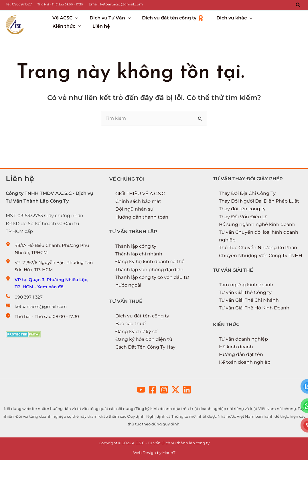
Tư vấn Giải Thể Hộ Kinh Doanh (254, 332)
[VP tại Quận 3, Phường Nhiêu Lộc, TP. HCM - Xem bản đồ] (50, 310)
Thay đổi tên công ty (242, 233)
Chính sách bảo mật (138, 225)
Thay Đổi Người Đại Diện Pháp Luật (259, 225)
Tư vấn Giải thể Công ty (245, 316)
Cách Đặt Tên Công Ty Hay (145, 371)
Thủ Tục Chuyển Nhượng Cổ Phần (258, 272)
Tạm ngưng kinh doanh (246, 308)
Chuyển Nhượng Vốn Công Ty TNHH (260, 279)
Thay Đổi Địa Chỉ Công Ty (247, 217)
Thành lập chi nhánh (138, 278)
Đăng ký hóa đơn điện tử (143, 363)
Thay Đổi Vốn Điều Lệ (243, 240)
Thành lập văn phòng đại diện (149, 293)
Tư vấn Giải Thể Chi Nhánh (249, 324)
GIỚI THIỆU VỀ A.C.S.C (140, 217)
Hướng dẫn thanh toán (141, 241)
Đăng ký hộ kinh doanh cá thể (150, 286)
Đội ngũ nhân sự (134, 233)
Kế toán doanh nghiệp (245, 386)
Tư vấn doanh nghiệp (243, 363)
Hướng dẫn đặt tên (241, 378)
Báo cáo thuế (130, 348)
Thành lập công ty (135, 270)
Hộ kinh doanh (236, 370)
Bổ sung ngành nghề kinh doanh (257, 248)
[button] (298, 5)
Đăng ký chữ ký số (136, 355)
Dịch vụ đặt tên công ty (142, 340)
